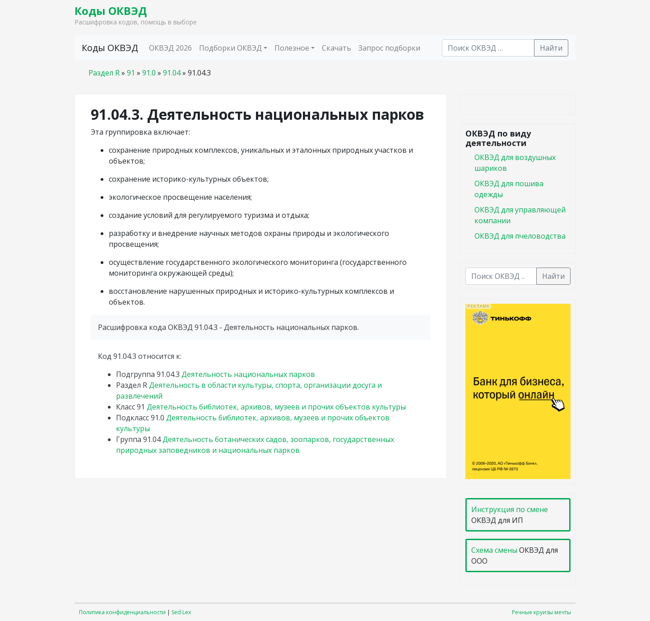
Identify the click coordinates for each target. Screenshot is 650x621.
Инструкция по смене (509, 509)
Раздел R (104, 73)
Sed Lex (181, 612)
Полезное (291, 48)
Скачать (336, 48)
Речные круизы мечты (541, 612)
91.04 (172, 73)
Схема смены (494, 550)
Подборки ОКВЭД (230, 48)
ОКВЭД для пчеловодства (520, 236)
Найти (551, 48)
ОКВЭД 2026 (170, 48)
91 (131, 73)
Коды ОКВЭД (110, 10)
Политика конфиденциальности (122, 612)
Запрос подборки (389, 48)
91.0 (149, 73)
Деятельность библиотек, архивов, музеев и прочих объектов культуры (276, 407)
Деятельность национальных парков (248, 374)
